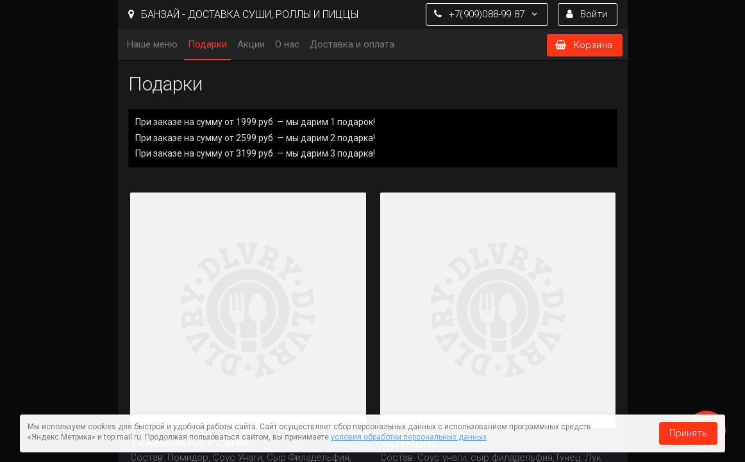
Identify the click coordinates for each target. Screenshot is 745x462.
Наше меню (152, 44)
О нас (287, 44)
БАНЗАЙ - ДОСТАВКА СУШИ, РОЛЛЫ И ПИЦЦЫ (243, 14)
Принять (688, 433)
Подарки (207, 44)
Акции (251, 44)
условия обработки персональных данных (409, 436)
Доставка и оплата (352, 44)
